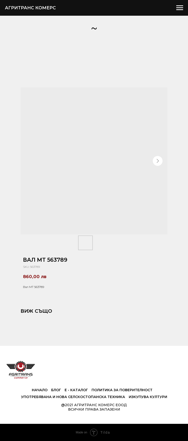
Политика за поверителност (122, 390)
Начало (39, 390)
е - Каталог (76, 390)
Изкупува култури (148, 397)
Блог (56, 390)
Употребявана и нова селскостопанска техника (73, 397)
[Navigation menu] (179, 7)
